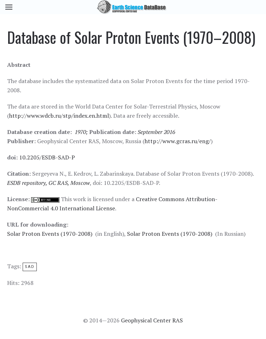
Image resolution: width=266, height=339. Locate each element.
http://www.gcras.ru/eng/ (178, 141)
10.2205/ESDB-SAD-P (47, 157)
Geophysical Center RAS (152, 320)
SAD (30, 266)
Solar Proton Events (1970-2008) (49, 234)
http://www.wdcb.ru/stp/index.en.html (59, 115)
